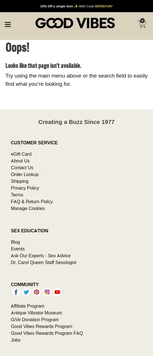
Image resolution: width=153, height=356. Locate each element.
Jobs (15, 340)
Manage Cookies (28, 208)
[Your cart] (141, 24)
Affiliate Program (27, 306)
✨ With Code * (76, 6)
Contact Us (22, 167)
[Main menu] (7, 24)
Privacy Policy (25, 188)
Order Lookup (25, 174)
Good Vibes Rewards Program (41, 326)
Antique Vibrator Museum (36, 313)
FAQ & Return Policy (32, 201)
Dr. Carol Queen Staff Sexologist (43, 262)
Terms (17, 195)
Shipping (19, 181)
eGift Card (21, 154)
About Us (20, 161)
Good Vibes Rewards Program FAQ (47, 333)
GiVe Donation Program (35, 319)
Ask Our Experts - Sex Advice (41, 255)
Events (18, 249)
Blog (15, 242)
